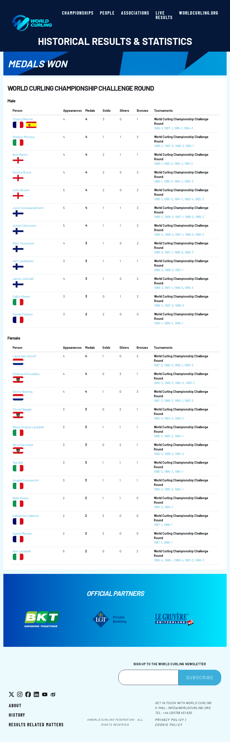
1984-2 (179, 383)
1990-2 (158, 383)
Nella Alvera (20, 498)
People (107, 12)
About (15, 705)
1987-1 (168, 128)
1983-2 (190, 383)
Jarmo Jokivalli (23, 279)
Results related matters (36, 724)
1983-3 (188, 365)
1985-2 (168, 436)
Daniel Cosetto (23, 314)
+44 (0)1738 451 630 (177, 713)
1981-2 (188, 163)
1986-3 (179, 146)
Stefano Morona (23, 137)
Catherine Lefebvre (26, 516)
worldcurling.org (198, 12)
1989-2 (158, 217)
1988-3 (169, 217)
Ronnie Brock (22, 172)
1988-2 (158, 146)
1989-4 (168, 323)
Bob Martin (20, 154)
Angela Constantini (26, 480)
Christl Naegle (22, 409)
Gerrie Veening (22, 391)
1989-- (169, 560)
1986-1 (158, 163)
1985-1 (178, 128)
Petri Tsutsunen (23, 243)
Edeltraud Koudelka (26, 374)
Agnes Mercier (22, 533)
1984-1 (178, 163)
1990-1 (158, 128)
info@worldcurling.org (189, 708)
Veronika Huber (23, 445)
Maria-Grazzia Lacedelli (28, 427)
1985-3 (168, 163)
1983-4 (188, 199)
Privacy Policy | (170, 720)
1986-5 (189, 217)
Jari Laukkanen (23, 261)
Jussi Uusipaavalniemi (28, 208)
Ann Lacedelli (22, 551)
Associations (135, 12)
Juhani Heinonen (24, 225)
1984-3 (188, 128)
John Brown (21, 190)
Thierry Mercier (23, 119)
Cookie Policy (168, 725)
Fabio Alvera (21, 296)
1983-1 (189, 146)
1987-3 (169, 146)
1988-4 (178, 560)
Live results (164, 15)
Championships (78, 12)
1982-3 (188, 181)
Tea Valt (18, 462)
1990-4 (158, 560)
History (17, 715)
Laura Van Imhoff (24, 356)
